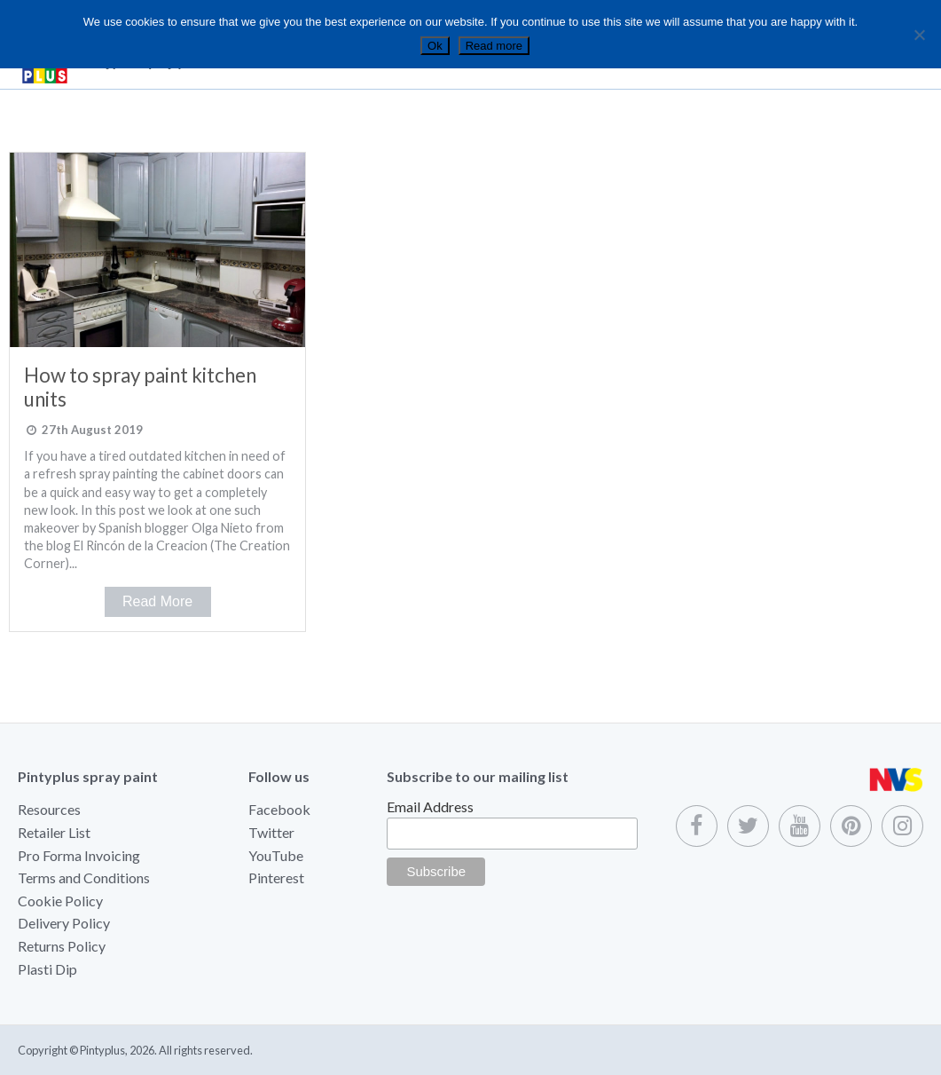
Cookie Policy (60, 900)
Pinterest (276, 877)
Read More (157, 601)
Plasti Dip (47, 968)
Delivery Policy (64, 922)
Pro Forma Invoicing (79, 855)
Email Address (430, 806)
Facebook (279, 809)
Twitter (271, 832)
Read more (494, 45)
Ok (435, 45)
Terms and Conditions (84, 877)
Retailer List (54, 832)
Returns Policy (62, 945)
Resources (49, 809)
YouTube (275, 855)
